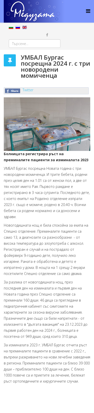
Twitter (28, 90)
